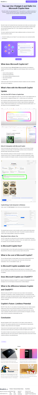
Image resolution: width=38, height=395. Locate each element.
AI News (4, 341)
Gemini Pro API (28, 391)
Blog (14, 391)
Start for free (18, 59)
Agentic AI (19, 391)
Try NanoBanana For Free (31, 1)
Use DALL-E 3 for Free (29, 392)
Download (11, 391)
